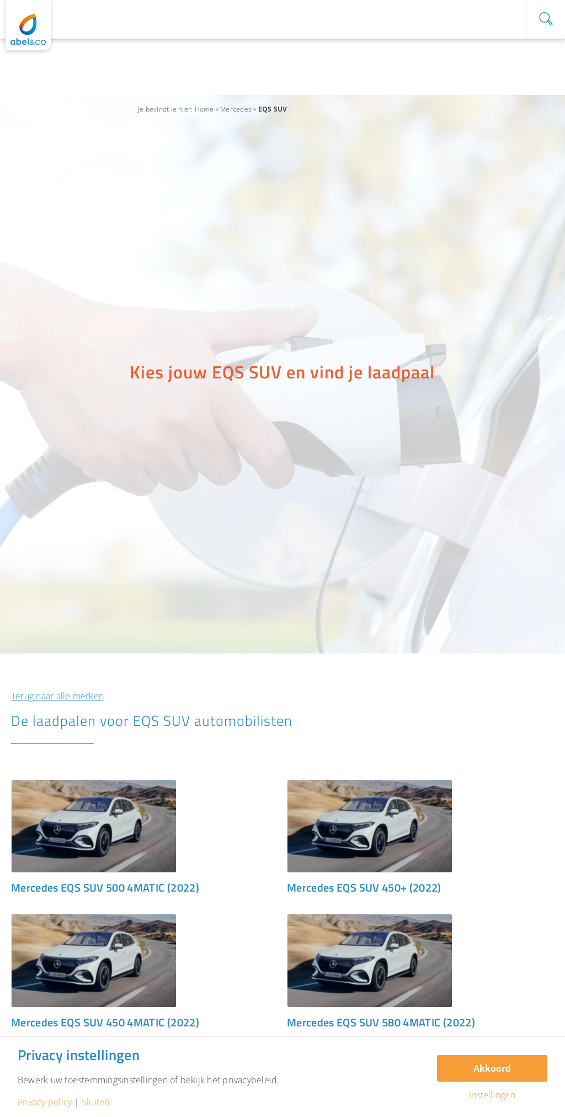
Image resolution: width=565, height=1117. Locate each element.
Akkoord (492, 1068)
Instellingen (492, 1094)
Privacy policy (45, 1102)
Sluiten (96, 1102)
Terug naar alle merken (57, 696)
